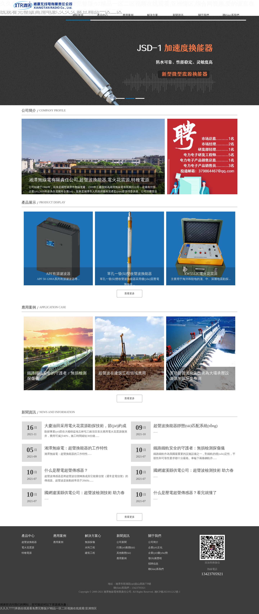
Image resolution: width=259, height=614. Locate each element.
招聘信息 (153, 563)
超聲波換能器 (29, 542)
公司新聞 (122, 542)
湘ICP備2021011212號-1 (167, 591)
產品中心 (102, 15)
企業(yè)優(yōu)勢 (158, 553)
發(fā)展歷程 (155, 558)
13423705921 (212, 574)
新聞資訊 (178, 15)
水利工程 (90, 547)
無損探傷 (90, 542)
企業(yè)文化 (155, 547)
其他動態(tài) (124, 553)
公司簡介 (153, 542)
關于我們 (203, 15)
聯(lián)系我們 (231, 15)
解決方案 (152, 15)
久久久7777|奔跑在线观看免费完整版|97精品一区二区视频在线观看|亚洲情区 (48, 608)
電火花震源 (28, 547)
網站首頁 (78, 15)
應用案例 (128, 15)
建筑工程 (90, 553)
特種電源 (27, 553)
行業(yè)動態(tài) (126, 547)
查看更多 (129, 293)
